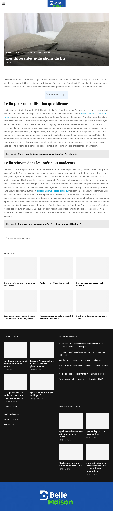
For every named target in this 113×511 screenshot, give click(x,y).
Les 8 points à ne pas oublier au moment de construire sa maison (14, 395)
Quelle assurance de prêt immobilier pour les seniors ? (15, 364)
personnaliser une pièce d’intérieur (53, 191)
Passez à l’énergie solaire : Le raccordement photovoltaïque (42, 364)
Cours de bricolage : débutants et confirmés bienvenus (83, 374)
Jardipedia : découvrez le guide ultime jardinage (80, 360)
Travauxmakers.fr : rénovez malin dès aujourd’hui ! (81, 379)
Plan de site (9, 425)
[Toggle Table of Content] (62, 95)
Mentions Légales (11, 414)
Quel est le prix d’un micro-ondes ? (54, 283)
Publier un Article (11, 419)
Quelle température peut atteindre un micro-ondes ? (71, 434)
